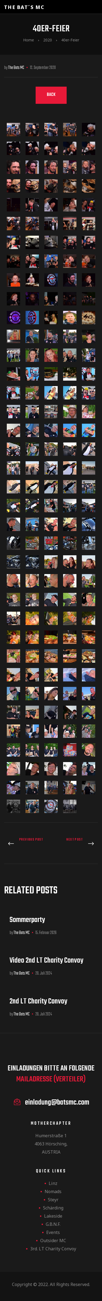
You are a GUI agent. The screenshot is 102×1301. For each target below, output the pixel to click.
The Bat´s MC (24, 7)
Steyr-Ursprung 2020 (26, 844)
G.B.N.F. (53, 1224)
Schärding (53, 1208)
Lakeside (53, 1216)
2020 (47, 40)
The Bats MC (16, 67)
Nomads (53, 1191)
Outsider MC (53, 1241)
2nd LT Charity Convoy (38, 1001)
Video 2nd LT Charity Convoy (46, 960)
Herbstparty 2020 (76, 844)
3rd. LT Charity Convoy (53, 1249)
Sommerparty (27, 920)
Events (53, 1232)
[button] (51, 95)
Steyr (53, 1200)
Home (28, 40)
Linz (53, 1183)
